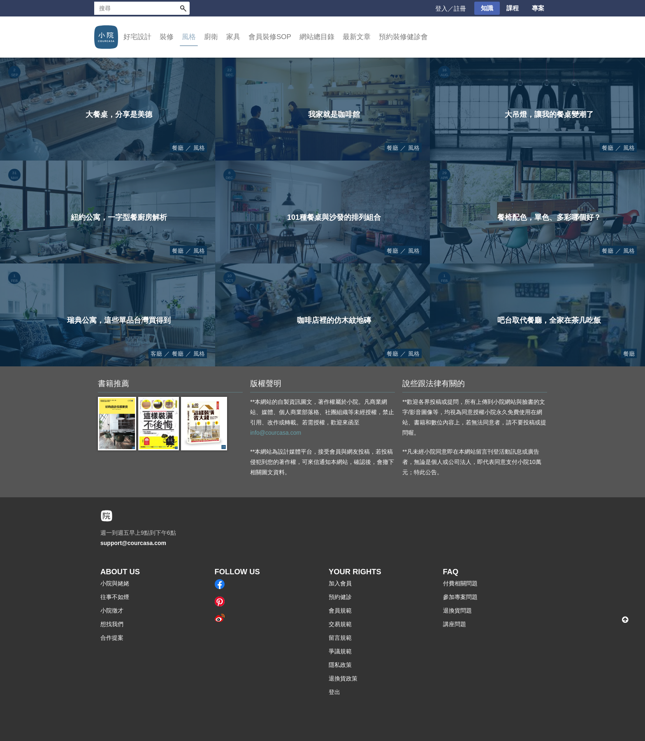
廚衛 (211, 37)
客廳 (156, 353)
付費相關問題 (460, 583)
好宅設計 (137, 37)
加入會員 (340, 583)
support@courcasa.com (133, 543)
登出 (334, 692)
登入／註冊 (450, 8)
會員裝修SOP (269, 37)
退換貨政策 (343, 678)
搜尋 (183, 8)
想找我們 (111, 624)
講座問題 (454, 624)
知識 (487, 8)
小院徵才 (111, 610)
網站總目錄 (316, 37)
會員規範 (340, 610)
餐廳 (177, 147)
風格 (189, 37)
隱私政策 (340, 665)
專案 (538, 8)
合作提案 (111, 637)
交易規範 (340, 624)
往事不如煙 (114, 597)
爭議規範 (340, 651)
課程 (512, 8)
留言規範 (340, 637)
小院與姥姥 (114, 583)
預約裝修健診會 (403, 37)
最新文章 (357, 37)
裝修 (167, 37)
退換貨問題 (457, 610)
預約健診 (340, 597)
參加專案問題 (460, 597)
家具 (233, 37)
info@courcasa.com (275, 432)
